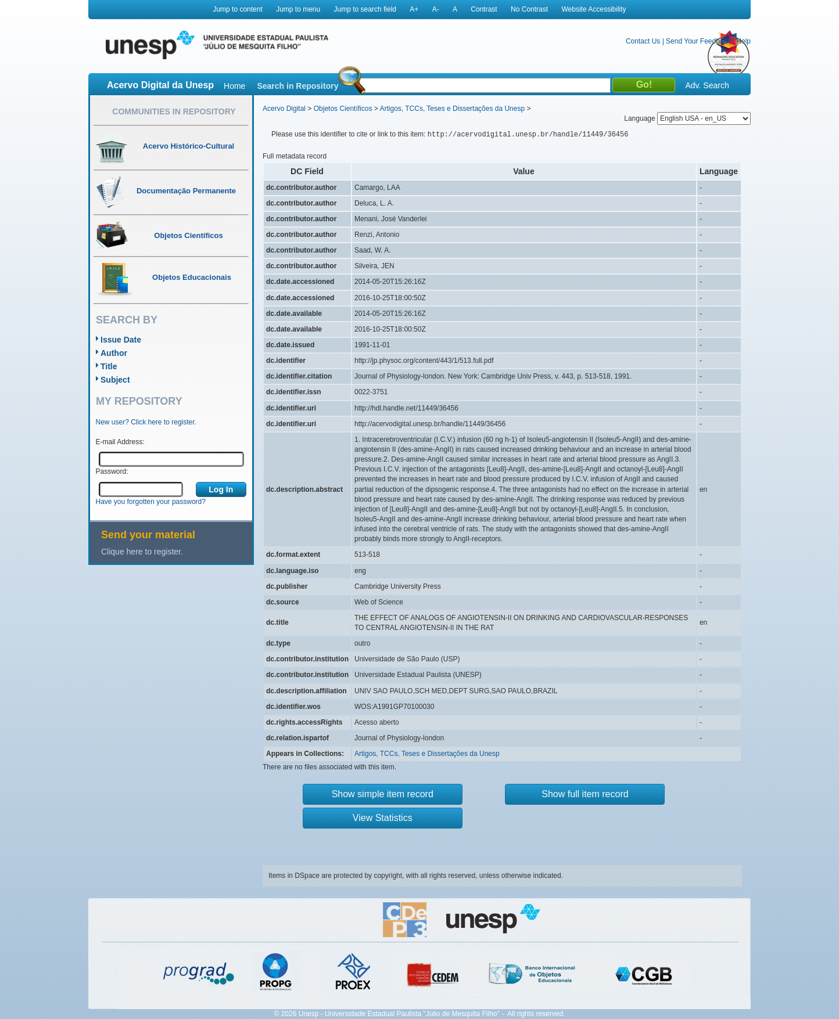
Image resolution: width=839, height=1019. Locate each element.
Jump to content (237, 9)
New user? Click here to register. (146, 422)
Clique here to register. (142, 551)
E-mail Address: (120, 442)
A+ (414, 9)
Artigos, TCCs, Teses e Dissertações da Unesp (452, 109)
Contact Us (643, 41)
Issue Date (121, 339)
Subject (115, 379)
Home (234, 86)
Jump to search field (365, 9)
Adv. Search (707, 85)
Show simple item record (382, 794)
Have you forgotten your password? (151, 502)
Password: (112, 471)
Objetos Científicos (343, 109)
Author (114, 353)
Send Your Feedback (698, 41)
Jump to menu (298, 9)
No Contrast (529, 9)
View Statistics (383, 818)
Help (743, 41)
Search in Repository (297, 86)
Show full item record (585, 794)
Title (109, 366)
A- (435, 9)
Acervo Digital (284, 109)
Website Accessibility (593, 9)
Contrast (484, 9)
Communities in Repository (173, 111)
